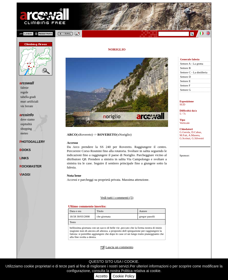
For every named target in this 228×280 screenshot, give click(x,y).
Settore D (185, 76)
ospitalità (26, 124)
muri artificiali (29, 101)
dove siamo (27, 119)
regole (24, 92)
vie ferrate (26, 106)
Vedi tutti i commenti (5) (116, 197)
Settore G (185, 89)
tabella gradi (28, 97)
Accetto (102, 276)
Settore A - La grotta (191, 63)
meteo (24, 133)
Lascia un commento (119, 247)
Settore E (185, 81)
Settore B (185, 67)
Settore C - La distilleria (193, 72)
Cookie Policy (123, 276)
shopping (26, 129)
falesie (24, 87)
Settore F (185, 85)
